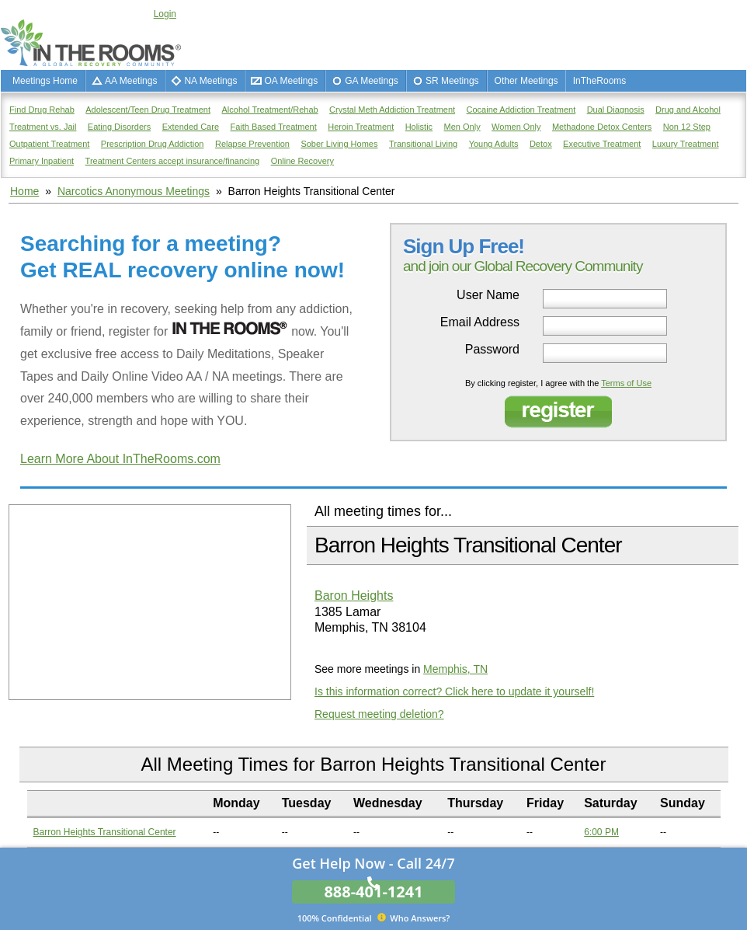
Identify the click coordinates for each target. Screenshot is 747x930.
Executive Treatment (602, 143)
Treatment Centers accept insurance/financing (172, 160)
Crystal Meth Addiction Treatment (392, 109)
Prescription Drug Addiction (152, 143)
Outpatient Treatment (49, 143)
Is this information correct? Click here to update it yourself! (454, 691)
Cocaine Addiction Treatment (521, 109)
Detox (541, 143)
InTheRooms (600, 80)
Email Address (479, 322)
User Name (488, 295)
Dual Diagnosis (616, 109)
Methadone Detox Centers (601, 126)
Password (492, 349)
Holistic (419, 126)
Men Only (462, 126)
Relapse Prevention (252, 143)
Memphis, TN (455, 669)
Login (165, 14)
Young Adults (494, 143)
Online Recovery (302, 160)
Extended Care (190, 126)
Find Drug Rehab (42, 109)
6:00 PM (601, 832)
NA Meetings (210, 80)
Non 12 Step (687, 126)
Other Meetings (526, 80)
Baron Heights (353, 595)
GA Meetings (371, 80)
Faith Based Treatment (273, 126)
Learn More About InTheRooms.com (120, 458)
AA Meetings (131, 80)
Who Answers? (373, 917)
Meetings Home (45, 80)
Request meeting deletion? (379, 714)
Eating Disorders (119, 126)
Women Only (516, 126)
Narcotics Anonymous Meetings (133, 191)
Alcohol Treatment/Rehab (270, 109)
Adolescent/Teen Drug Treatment (147, 109)
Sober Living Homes (339, 143)
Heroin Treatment (361, 126)
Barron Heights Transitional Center (104, 832)
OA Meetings (291, 80)
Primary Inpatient (41, 160)
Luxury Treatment (685, 143)
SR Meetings (452, 80)
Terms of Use (626, 383)
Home (24, 191)
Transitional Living (423, 143)
